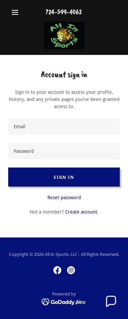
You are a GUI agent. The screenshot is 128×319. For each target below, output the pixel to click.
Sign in (64, 177)
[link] (63, 35)
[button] (16, 12)
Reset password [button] (64, 197)
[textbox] (64, 126)
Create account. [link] (82, 212)
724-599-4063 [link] (64, 12)
